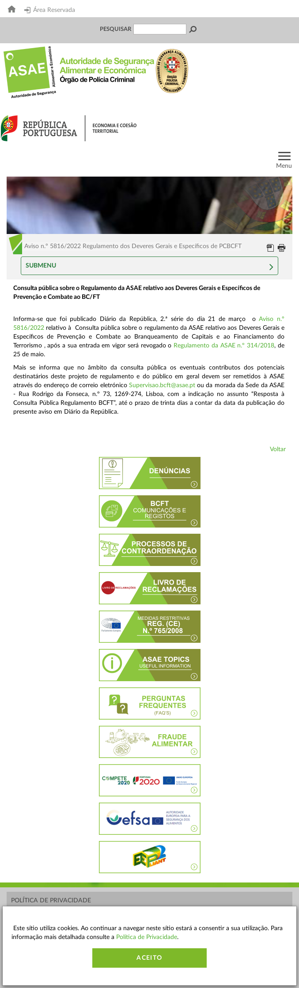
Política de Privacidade (51, 900)
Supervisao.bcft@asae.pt (162, 385)
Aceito (149, 958)
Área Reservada (49, 10)
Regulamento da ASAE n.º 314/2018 (224, 346)
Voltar (278, 449)
